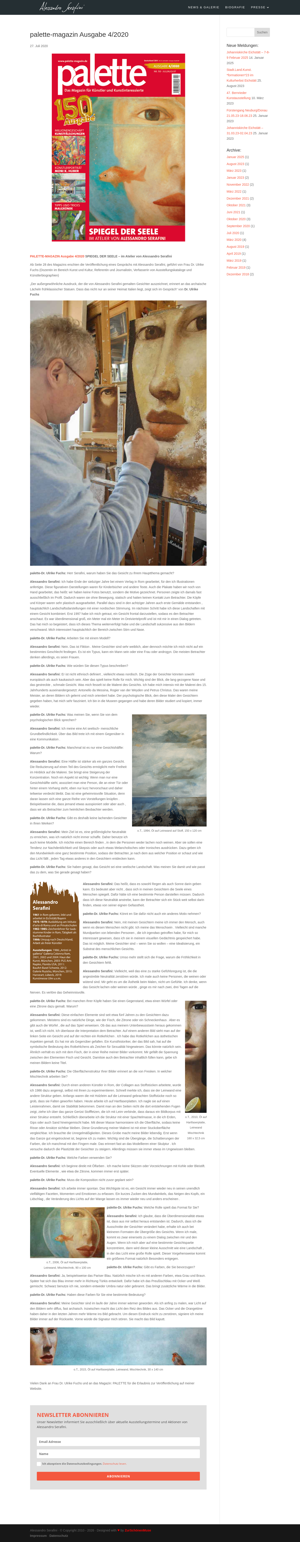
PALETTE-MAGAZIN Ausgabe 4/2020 (57, 256)
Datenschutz (58, 1536)
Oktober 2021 (236, 205)
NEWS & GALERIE (203, 7)
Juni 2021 (233, 212)
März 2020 (234, 239)
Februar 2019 (236, 267)
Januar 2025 (235, 157)
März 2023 (234, 170)
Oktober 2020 (236, 219)
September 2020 (238, 226)
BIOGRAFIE (235, 7)
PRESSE (258, 7)
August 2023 (235, 164)
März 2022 (234, 191)
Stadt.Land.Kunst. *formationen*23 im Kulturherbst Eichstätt (241, 75)
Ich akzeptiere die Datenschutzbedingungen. (82, 1464)
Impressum (38, 1536)
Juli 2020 (233, 233)
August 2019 (235, 246)
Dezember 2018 (238, 274)
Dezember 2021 (238, 198)
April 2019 (234, 253)
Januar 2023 (235, 177)
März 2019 (234, 260)
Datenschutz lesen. (115, 1464)
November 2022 (238, 184)
